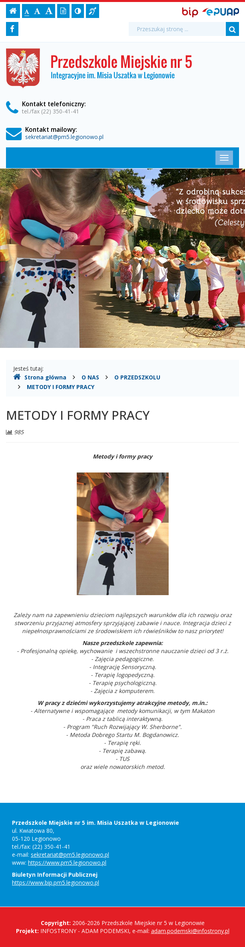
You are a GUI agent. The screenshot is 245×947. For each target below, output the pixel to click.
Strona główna (39, 377)
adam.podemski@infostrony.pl (190, 931)
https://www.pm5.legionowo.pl (67, 862)
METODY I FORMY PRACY (60, 387)
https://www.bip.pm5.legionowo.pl (55, 882)
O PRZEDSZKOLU (137, 377)
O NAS (90, 377)
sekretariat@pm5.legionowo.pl (64, 137)
